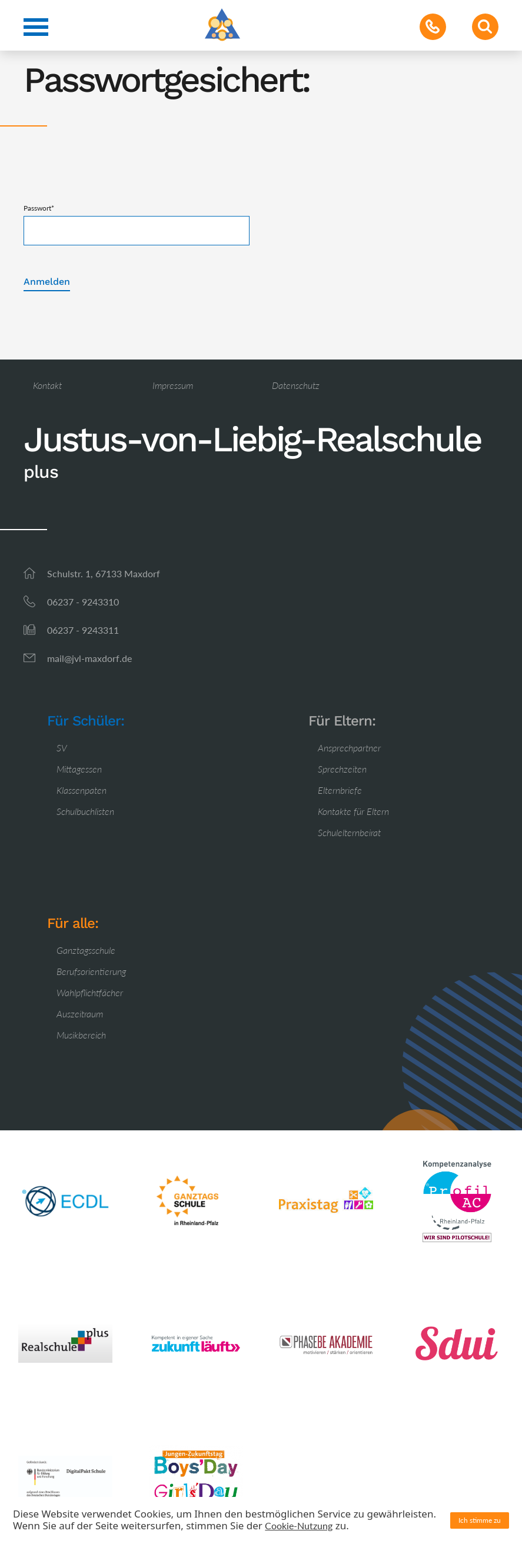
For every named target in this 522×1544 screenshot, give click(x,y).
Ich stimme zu (479, 1520)
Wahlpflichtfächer (89, 992)
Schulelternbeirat (349, 832)
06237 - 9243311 (83, 629)
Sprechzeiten (342, 768)
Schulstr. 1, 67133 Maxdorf (103, 573)
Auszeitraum (79, 1013)
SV (61, 747)
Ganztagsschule (85, 950)
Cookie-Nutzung (299, 1525)
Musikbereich (81, 1034)
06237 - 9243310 (83, 601)
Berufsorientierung (91, 971)
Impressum (172, 385)
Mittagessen (79, 768)
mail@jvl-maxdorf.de (89, 658)
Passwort (39, 208)
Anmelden (47, 281)
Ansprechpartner (349, 747)
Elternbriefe (340, 790)
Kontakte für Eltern (353, 811)
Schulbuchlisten (85, 811)
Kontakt (47, 385)
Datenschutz (296, 385)
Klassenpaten (81, 790)
